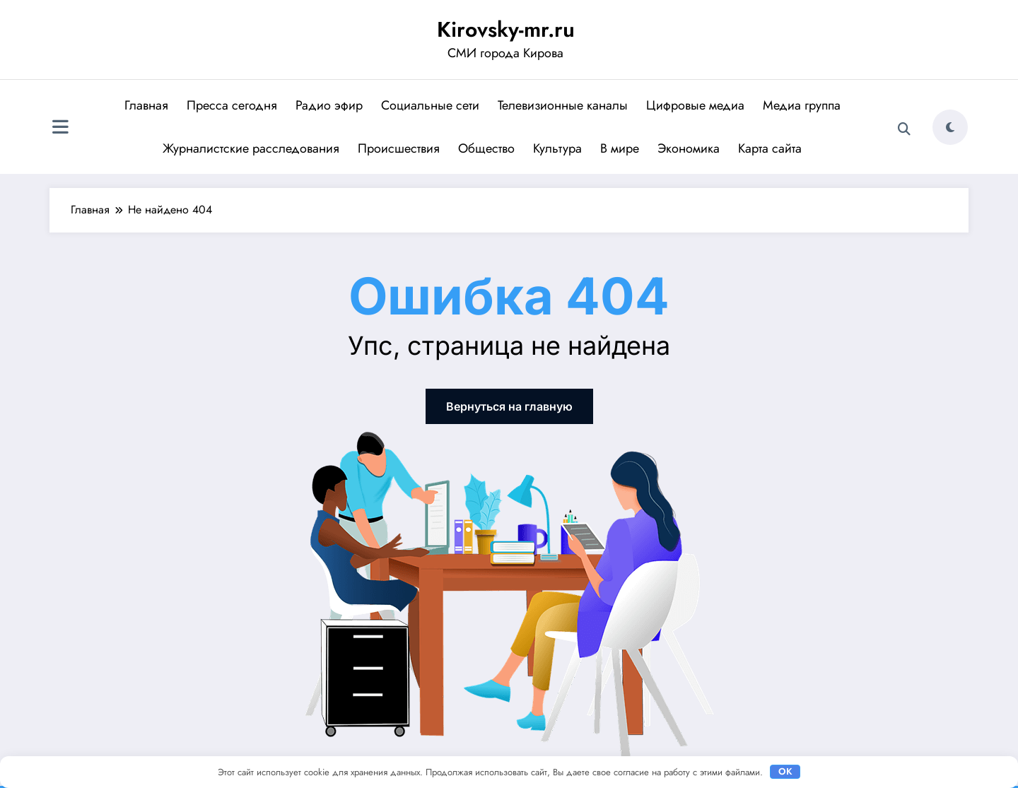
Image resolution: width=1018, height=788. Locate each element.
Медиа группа (802, 105)
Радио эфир (329, 105)
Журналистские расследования (251, 148)
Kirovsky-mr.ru (506, 29)
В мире (619, 148)
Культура (557, 148)
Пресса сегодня (232, 105)
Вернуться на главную (509, 406)
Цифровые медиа (695, 105)
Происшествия (399, 148)
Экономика (688, 148)
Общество (486, 148)
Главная (146, 105)
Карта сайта (770, 148)
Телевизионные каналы (563, 105)
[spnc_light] (950, 127)
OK (785, 771)
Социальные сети (430, 105)
